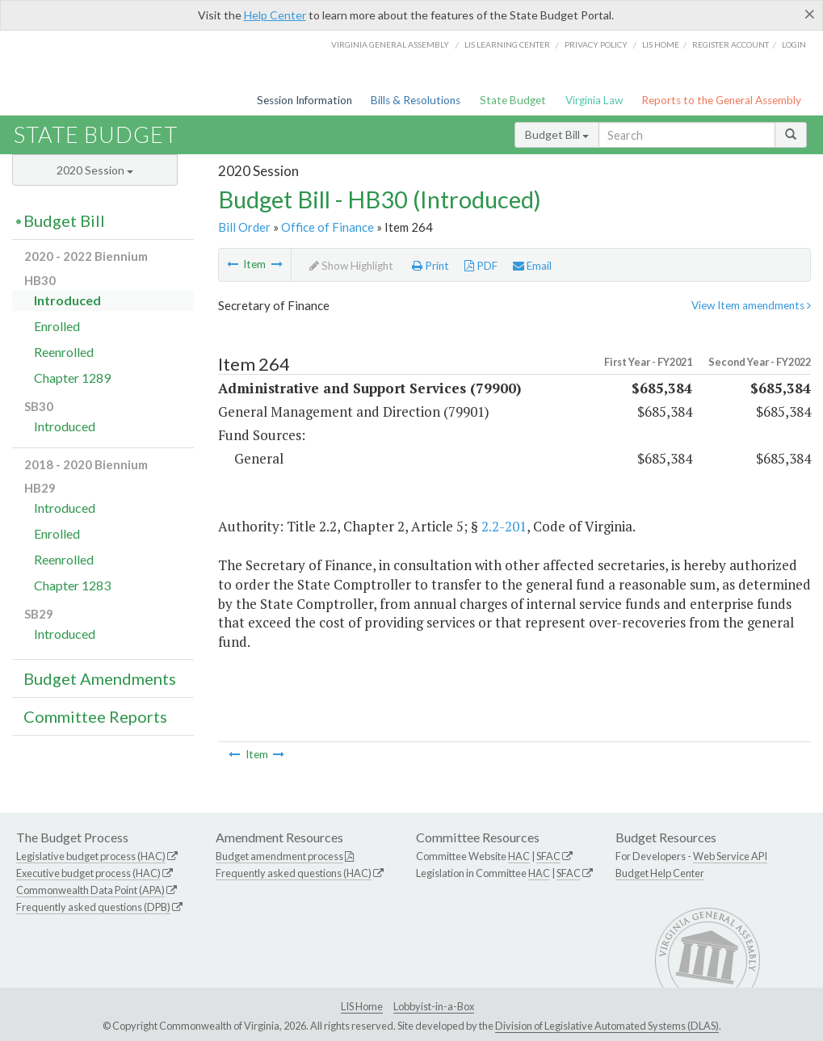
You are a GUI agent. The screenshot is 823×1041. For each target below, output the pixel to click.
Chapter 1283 (72, 585)
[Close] (810, 13)
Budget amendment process (279, 856)
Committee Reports (95, 716)
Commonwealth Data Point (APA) (90, 890)
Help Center (275, 15)
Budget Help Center (659, 873)
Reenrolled (64, 351)
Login (794, 44)
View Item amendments (751, 305)
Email (532, 265)
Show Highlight (351, 265)
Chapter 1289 (72, 377)
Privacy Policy (596, 44)
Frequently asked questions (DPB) (93, 906)
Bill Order (244, 227)
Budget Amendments (99, 678)
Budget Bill (557, 134)
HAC (519, 856)
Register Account (730, 44)
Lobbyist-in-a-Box (433, 1006)
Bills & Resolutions (415, 100)
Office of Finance (327, 227)
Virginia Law (594, 100)
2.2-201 (504, 526)
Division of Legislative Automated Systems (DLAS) (607, 1025)
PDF (481, 265)
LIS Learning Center (507, 44)
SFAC (548, 856)
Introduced (67, 300)
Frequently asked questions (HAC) (294, 873)
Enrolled (57, 326)
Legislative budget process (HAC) (91, 856)
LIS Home (362, 1006)
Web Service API (730, 856)
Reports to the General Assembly (721, 100)
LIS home (660, 44)
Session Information (304, 100)
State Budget (513, 100)
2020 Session (95, 170)
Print (430, 265)
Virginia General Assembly (390, 44)
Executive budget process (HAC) (88, 873)
